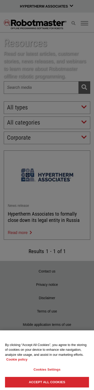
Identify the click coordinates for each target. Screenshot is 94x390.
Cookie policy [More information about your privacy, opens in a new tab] (17, 359)
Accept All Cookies (47, 382)
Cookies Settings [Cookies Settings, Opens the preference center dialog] (47, 369)
